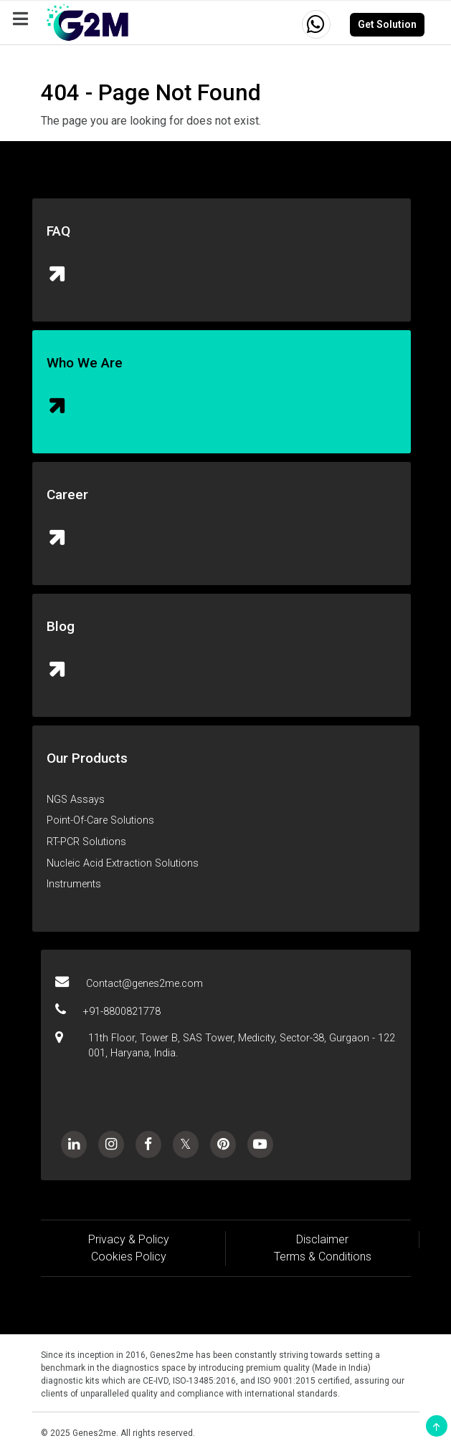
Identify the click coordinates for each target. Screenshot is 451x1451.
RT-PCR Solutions (86, 842)
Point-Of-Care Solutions (100, 820)
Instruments (74, 884)
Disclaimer (322, 1239)
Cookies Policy (128, 1256)
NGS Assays (76, 800)
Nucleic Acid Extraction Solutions (123, 863)
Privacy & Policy (128, 1239)
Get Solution (387, 24)
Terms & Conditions (322, 1256)
